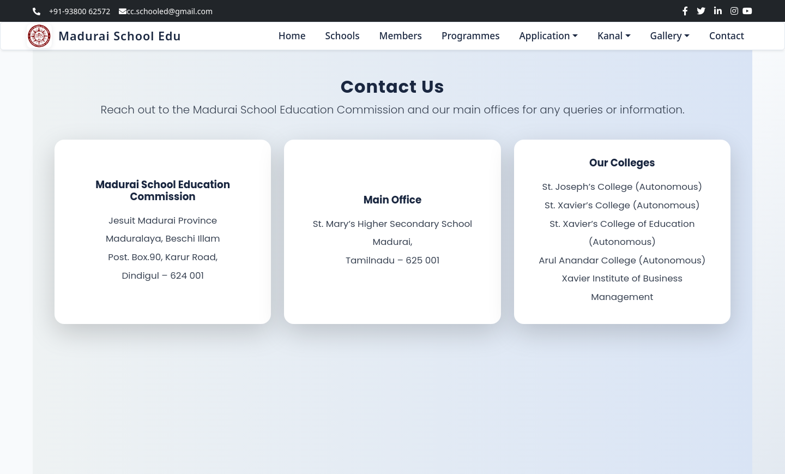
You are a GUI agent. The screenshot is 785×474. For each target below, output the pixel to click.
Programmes (471, 35)
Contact (726, 35)
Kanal (610, 35)
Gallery (666, 35)
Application (545, 35)
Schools (342, 35)
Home (292, 35)
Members (400, 35)
